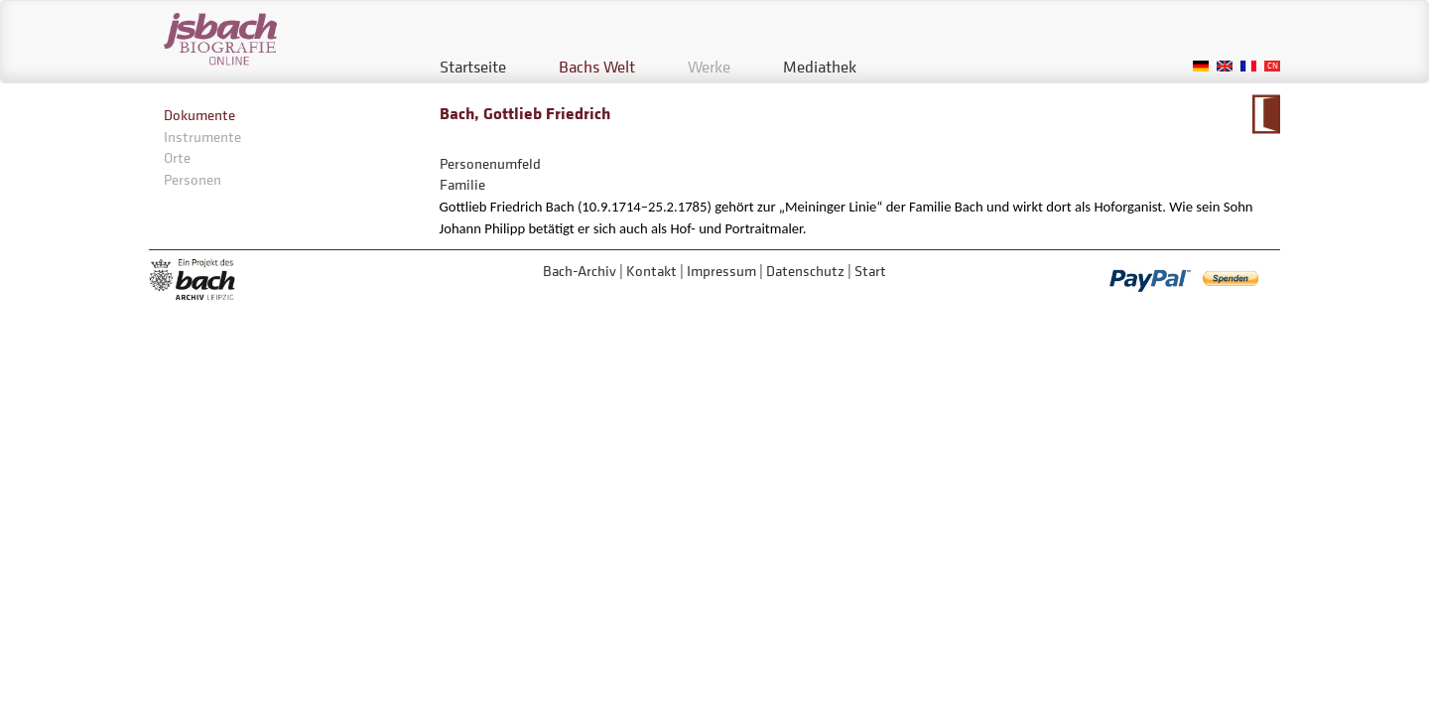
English (1225, 66)
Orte (177, 157)
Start (870, 270)
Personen (192, 179)
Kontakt (651, 270)
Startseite (473, 66)
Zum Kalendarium (1265, 114)
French (1248, 66)
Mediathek (819, 66)
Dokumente (199, 114)
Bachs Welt (597, 66)
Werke (709, 66)
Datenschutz (805, 270)
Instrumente (202, 136)
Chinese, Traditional (1272, 66)
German (1201, 66)
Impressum (721, 270)
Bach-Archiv (579, 270)
